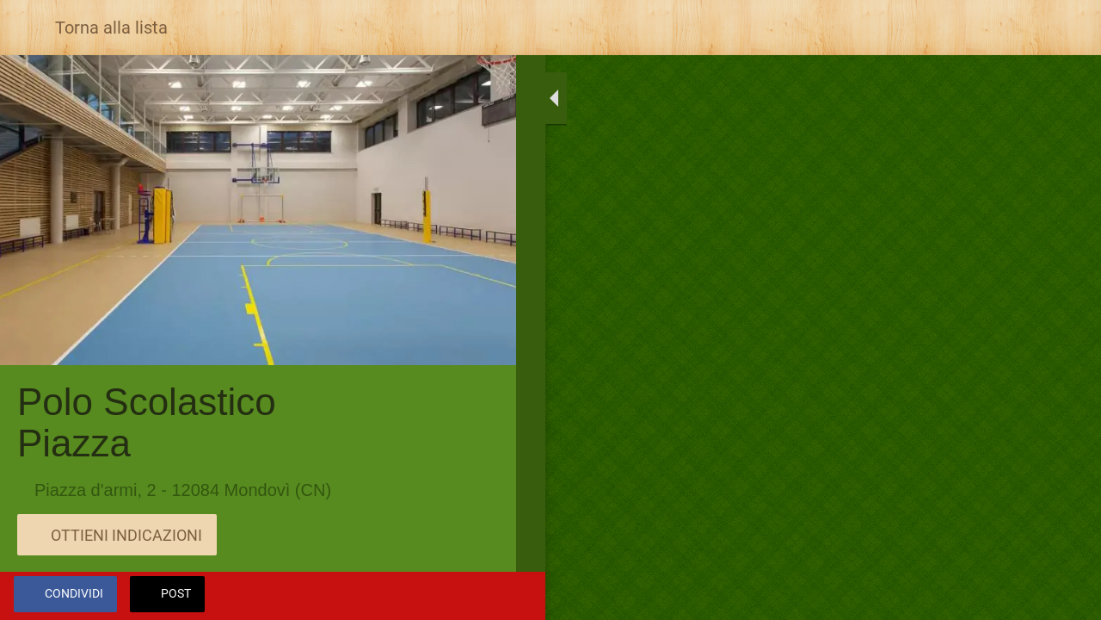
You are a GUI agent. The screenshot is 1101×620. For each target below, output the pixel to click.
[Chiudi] (27, 27)
